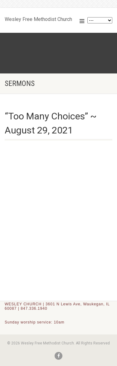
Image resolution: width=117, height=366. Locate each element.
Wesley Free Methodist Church (38, 17)
